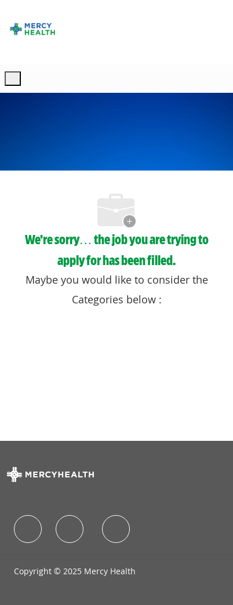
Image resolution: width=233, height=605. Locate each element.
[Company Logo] (32, 29)
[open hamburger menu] (13, 78)
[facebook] (28, 529)
